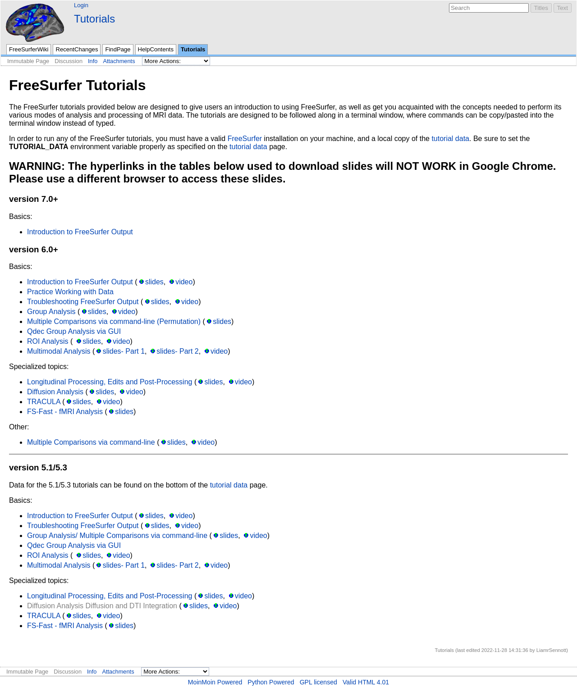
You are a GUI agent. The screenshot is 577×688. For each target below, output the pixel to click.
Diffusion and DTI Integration (131, 606)
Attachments (119, 61)
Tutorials (94, 19)
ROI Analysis (48, 341)
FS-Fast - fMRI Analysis (65, 411)
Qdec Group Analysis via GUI (74, 331)
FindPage (117, 49)
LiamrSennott (551, 650)
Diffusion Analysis (55, 392)
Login (81, 5)
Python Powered (270, 682)
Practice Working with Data (70, 292)
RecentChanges (76, 49)
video (183, 282)
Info (92, 61)
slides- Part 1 (124, 351)
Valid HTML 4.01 (366, 682)
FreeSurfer (245, 138)
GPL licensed (318, 682)
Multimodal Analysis (59, 351)
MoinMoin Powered (215, 682)
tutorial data (450, 138)
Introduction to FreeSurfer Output (80, 232)
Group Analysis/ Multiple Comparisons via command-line (117, 535)
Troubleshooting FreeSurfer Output (83, 301)
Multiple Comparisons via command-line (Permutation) (114, 321)
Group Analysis (51, 311)
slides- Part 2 (177, 351)
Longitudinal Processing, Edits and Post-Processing (109, 382)
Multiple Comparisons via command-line (91, 442)
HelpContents (156, 49)
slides (154, 282)
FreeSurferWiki (28, 49)
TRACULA (43, 402)
